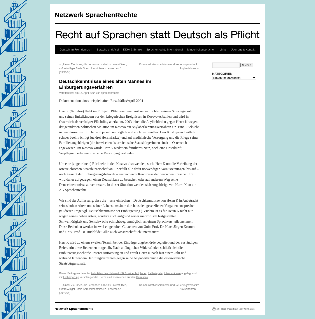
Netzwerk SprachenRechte (96, 14)
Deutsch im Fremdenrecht (76, 49)
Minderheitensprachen (201, 49)
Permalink (142, 277)
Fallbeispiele (155, 273)
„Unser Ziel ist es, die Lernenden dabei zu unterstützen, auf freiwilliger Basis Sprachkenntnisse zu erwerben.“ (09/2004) (93, 68)
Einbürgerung (71, 277)
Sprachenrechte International (164, 49)
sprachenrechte (110, 92)
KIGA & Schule (132, 49)
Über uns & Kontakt (243, 49)
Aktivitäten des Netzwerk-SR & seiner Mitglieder (118, 273)
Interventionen (172, 273)
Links (223, 49)
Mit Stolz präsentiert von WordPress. (236, 308)
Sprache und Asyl (108, 49)
